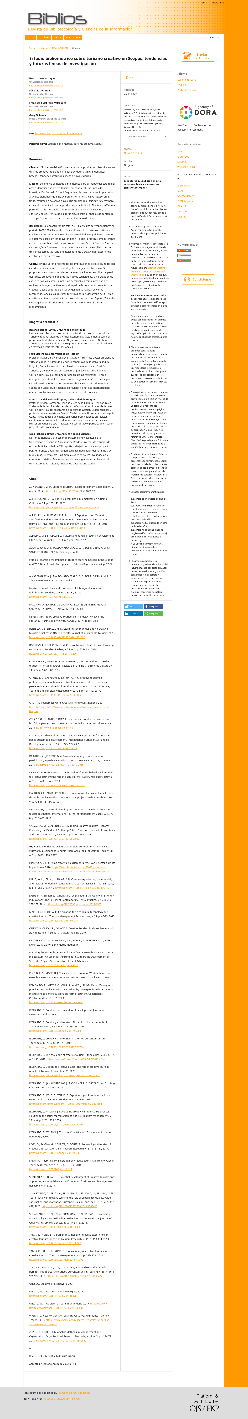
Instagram (63, 1398)
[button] (133, 606)
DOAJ (180, 151)
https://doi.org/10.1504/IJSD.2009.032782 (53, 748)
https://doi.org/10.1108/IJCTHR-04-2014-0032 (55, 695)
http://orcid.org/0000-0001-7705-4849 (46, 110)
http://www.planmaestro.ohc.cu (54, 727)
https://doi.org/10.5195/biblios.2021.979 (58, 133)
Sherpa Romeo (185, 196)
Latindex (182, 211)
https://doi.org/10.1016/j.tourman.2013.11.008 (56, 1259)
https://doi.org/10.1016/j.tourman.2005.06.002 (56, 1124)
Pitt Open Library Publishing (74, 1392)
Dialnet (181, 216)
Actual (30, 37)
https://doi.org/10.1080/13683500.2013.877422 (82, 887)
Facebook (49, 1398)
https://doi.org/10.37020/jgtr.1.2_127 (50, 1169)
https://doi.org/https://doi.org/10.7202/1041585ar (76, 1059)
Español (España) (187, 79)
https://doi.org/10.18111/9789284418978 (53, 1295)
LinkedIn (77, 1398)
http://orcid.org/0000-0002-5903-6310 (46, 122)
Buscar (215, 37)
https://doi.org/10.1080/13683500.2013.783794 (56, 1047)
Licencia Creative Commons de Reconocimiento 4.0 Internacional (148, 271)
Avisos (57, 37)
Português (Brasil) (187, 90)
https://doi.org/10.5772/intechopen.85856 (53, 965)
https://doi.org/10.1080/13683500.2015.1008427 (74, 1276)
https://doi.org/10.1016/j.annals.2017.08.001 (55, 1152)
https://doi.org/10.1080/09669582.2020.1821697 (57, 637)
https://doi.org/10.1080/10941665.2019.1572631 (57, 785)
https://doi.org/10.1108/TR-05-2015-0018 (60, 764)
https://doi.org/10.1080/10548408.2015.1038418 (57, 528)
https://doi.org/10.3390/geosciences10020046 (55, 1002)
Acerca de (72, 37)
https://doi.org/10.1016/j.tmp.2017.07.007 (53, 920)
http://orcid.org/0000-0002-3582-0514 (46, 85)
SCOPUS (182, 161)
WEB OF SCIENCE (187, 167)
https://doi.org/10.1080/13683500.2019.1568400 (69, 1206)
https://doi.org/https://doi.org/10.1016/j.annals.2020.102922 (64, 1075)
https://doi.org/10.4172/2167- (62, 491)
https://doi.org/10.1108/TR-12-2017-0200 (53, 653)
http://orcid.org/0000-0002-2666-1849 (46, 98)
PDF (131, 77)
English (181, 84)
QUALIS (181, 206)
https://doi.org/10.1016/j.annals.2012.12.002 (55, 1243)
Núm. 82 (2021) (60, 48)
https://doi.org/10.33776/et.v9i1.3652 (51, 596)
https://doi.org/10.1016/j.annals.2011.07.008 (55, 1030)
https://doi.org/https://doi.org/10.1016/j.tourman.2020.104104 (65, 1103)
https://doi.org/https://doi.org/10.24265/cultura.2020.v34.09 (64, 507)
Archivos (44, 37)
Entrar (205, 2)
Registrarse (218, 2)
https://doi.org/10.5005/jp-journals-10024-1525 (74, 904)
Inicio (32, 48)
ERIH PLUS (183, 156)
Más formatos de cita (137, 136)
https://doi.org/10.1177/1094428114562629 (61, 1340)
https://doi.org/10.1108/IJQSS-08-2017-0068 (54, 1227)
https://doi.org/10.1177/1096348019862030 (54, 838)
